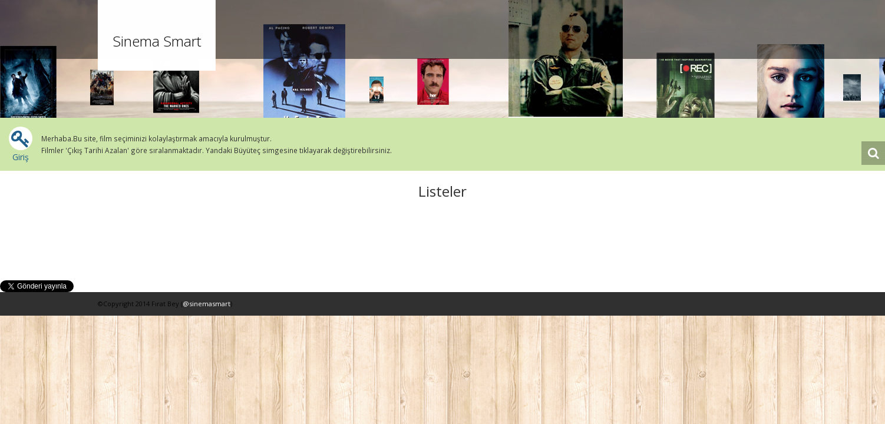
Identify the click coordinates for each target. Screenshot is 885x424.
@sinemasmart (206, 303)
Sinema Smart (156, 41)
